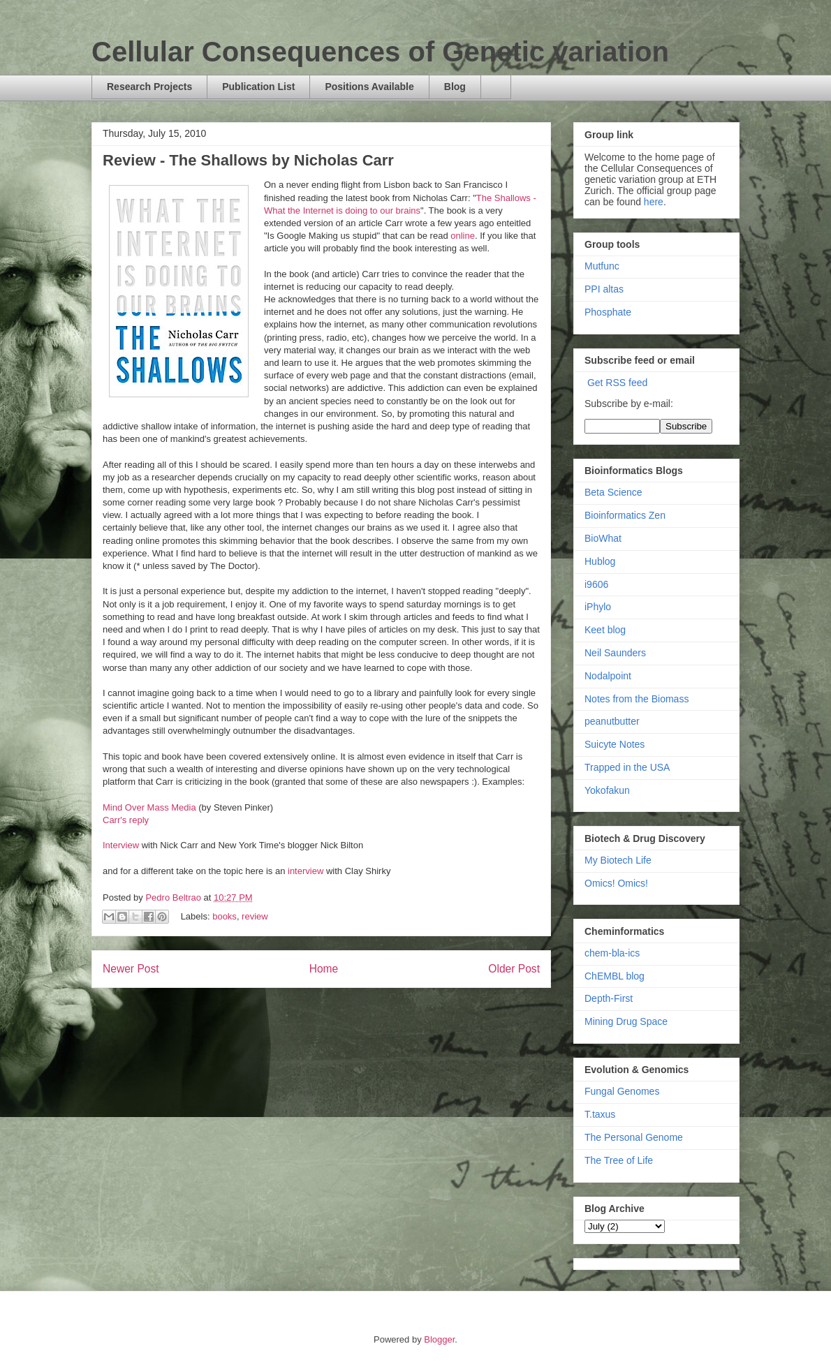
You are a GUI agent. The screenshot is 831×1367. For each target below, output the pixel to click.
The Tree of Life (618, 1160)
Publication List (258, 86)
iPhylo (597, 606)
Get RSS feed (617, 382)
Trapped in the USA (627, 767)
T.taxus (599, 1114)
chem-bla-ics (612, 953)
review (255, 916)
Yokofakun (607, 790)
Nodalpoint (607, 675)
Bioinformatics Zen (624, 515)
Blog (455, 86)
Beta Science (613, 492)
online (462, 235)
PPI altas (604, 289)
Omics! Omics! (616, 883)
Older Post (514, 969)
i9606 (596, 584)
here (653, 201)
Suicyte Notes (614, 744)
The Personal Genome (633, 1137)
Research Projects (149, 86)
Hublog (599, 561)
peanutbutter (612, 721)
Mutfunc (601, 266)
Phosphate (607, 312)
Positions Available (369, 86)
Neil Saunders (615, 652)
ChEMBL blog (614, 976)
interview (307, 871)
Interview (122, 845)
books (224, 916)
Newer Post (131, 969)
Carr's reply (126, 820)
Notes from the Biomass (636, 698)
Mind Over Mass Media (149, 807)
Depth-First (608, 998)
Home (324, 969)
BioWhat (603, 538)
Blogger (439, 1339)
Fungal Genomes (621, 1091)
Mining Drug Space (626, 1021)
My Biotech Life (618, 860)
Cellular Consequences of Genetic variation (380, 51)
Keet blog (605, 629)
